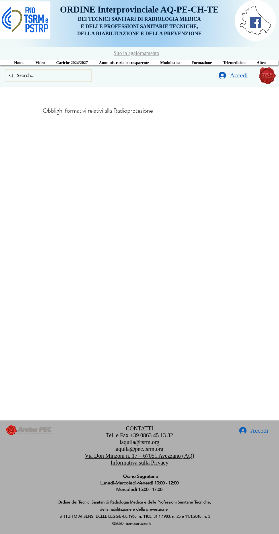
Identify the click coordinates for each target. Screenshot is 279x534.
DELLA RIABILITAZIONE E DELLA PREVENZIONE (139, 33)
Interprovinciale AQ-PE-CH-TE (158, 10)
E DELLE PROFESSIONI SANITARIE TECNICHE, (139, 26)
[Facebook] (255, 22)
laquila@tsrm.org (139, 442)
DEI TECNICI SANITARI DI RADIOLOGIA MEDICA (139, 19)
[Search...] (48, 75)
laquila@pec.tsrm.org (138, 449)
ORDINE (79, 10)
